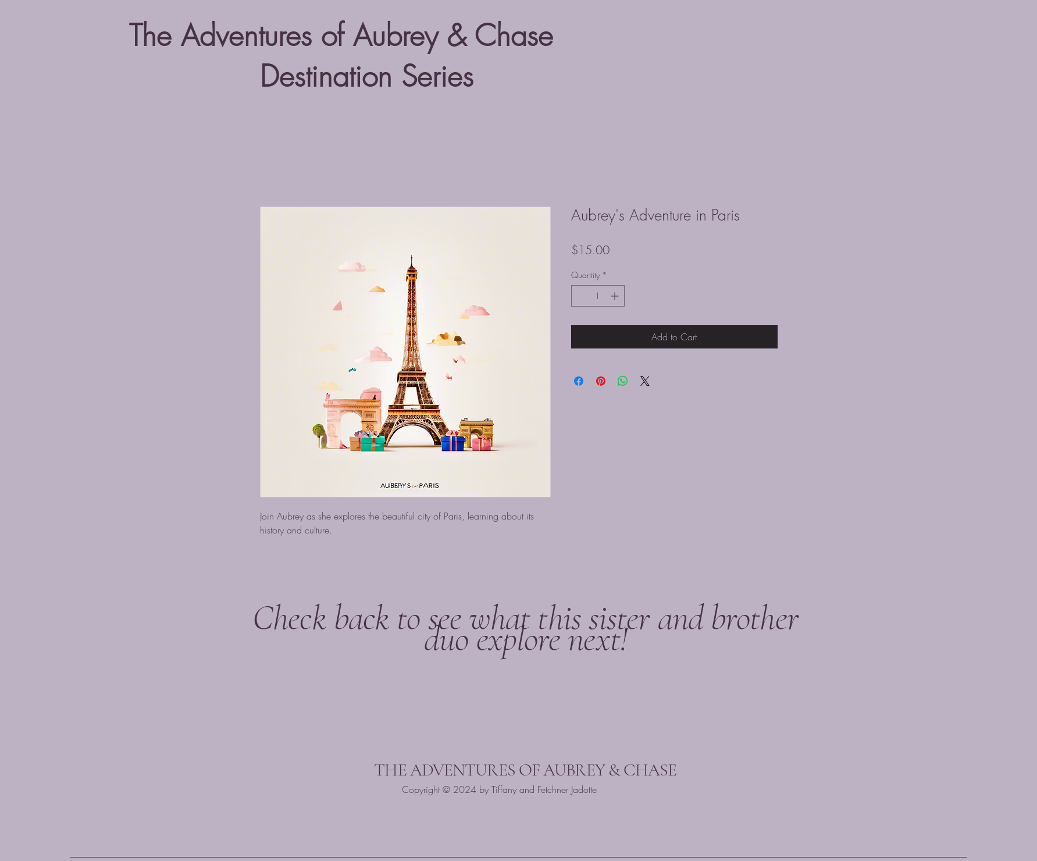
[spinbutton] (597, 296)
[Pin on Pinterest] (601, 381)
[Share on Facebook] (579, 381)
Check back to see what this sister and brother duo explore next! (525, 628)
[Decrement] (580, 296)
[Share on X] (645, 381)
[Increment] (615, 296)
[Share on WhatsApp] (623, 381)
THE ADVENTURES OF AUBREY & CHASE (525, 770)
